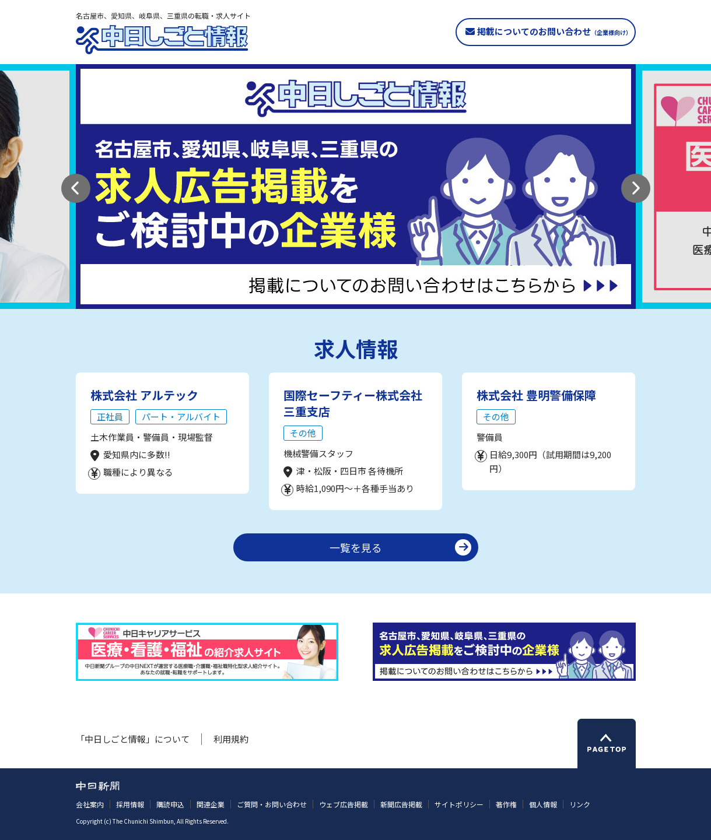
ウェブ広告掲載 (343, 804)
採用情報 (130, 804)
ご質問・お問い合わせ (272, 804)
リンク (579, 804)
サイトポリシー (459, 804)
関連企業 (211, 804)
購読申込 (170, 804)
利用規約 (230, 739)
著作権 (506, 804)
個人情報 (543, 804)
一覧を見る (356, 547)
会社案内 (90, 804)
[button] (75, 188)
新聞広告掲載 (401, 804)
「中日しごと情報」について (133, 739)
